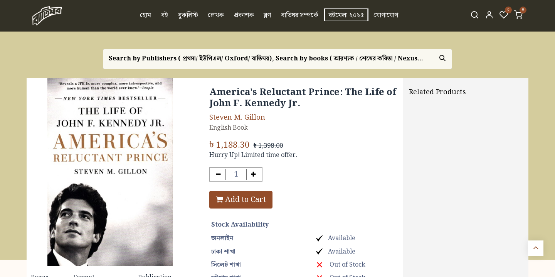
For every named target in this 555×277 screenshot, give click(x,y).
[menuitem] (145, 16)
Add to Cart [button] (241, 200)
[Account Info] (489, 15)
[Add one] (253, 174)
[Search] (474, 15)
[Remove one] (218, 174)
